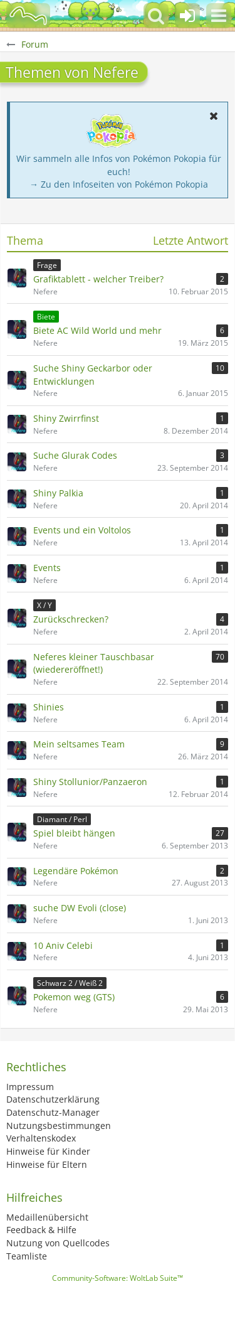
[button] (218, 15)
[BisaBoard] (28, 15)
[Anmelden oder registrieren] (187, 15)
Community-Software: (117, 1278)
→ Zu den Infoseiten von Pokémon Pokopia (118, 184)
